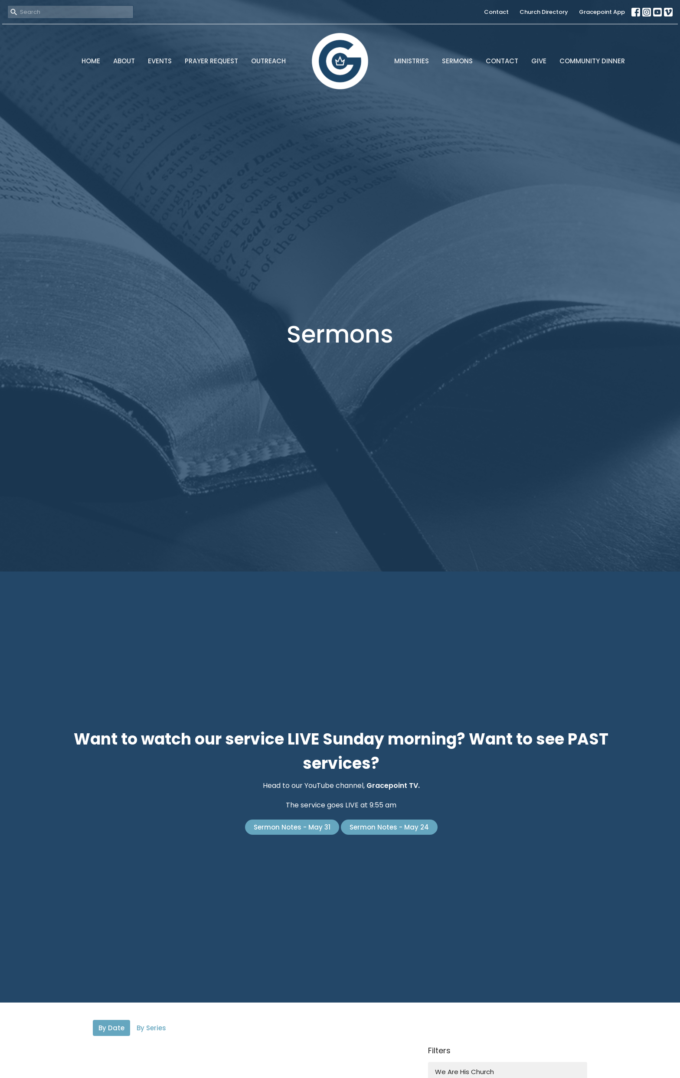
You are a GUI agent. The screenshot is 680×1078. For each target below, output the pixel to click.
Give (538, 60)
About (124, 60)
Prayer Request (211, 60)
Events (160, 60)
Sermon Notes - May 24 (389, 827)
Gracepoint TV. (393, 786)
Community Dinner (592, 60)
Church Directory (544, 12)
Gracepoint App (602, 12)
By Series (151, 1027)
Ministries (411, 60)
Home (91, 60)
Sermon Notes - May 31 (292, 827)
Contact (496, 12)
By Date (111, 1027)
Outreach (268, 60)
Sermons (457, 60)
